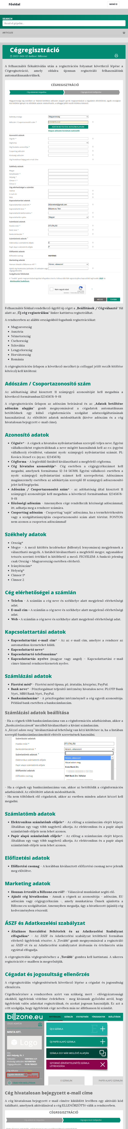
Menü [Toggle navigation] (113, 4)
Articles (7, 32)
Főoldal (14, 4)
